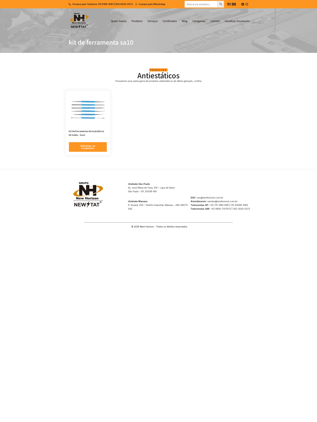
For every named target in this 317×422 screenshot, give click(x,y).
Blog (184, 21)
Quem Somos (119, 21)
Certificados (170, 21)
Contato (215, 21)
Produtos (137, 21)
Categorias (198, 21)
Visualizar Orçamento (237, 21)
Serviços (153, 21)
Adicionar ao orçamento (87, 147)
